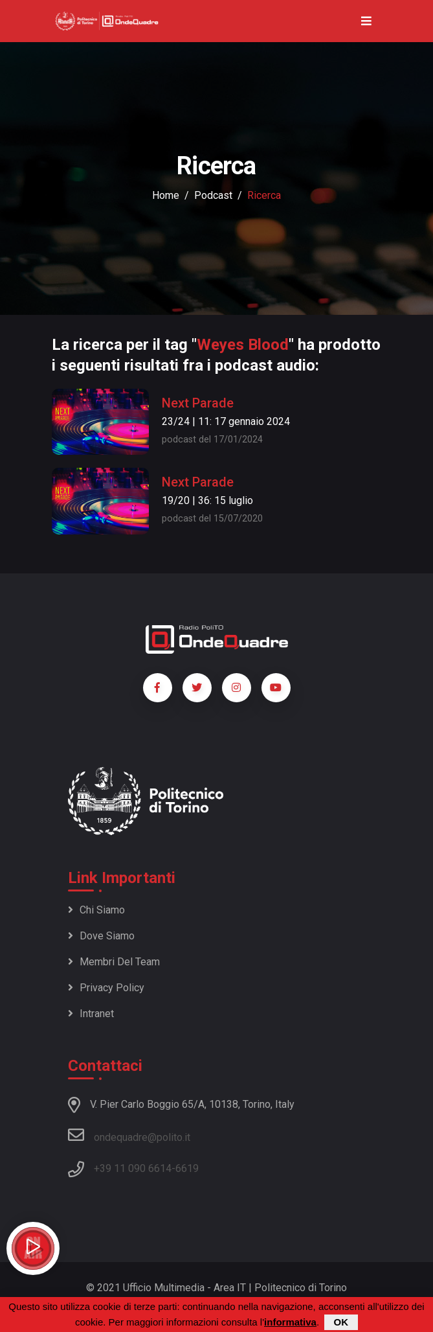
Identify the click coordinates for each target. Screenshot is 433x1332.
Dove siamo (101, 936)
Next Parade (198, 403)
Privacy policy (106, 988)
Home (165, 195)
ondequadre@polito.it (129, 1135)
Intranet (91, 1013)
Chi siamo (96, 910)
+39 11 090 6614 (133, 1168)
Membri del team (114, 962)
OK (341, 1322)
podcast (213, 195)
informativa (290, 1322)
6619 (187, 1168)
